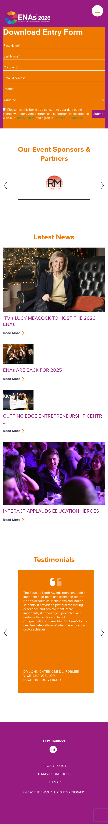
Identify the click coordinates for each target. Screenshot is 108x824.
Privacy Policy (25, 117)
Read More (11, 333)
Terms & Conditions (68, 117)
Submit (98, 113)
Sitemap (54, 782)
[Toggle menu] (97, 11)
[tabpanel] (54, 184)
